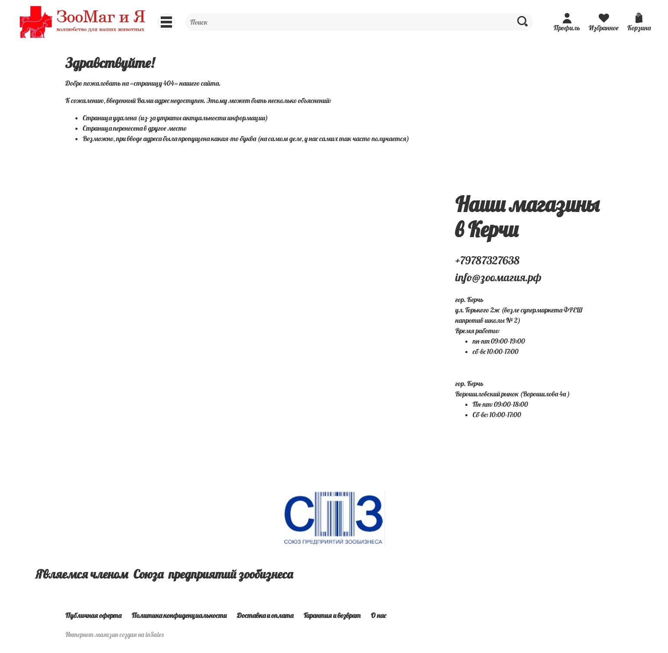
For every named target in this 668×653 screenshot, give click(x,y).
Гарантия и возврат (332, 615)
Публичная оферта (93, 615)
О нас (378, 615)
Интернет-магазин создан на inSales (114, 635)
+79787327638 (487, 260)
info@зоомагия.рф (498, 277)
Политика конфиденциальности (179, 615)
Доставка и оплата (265, 615)
